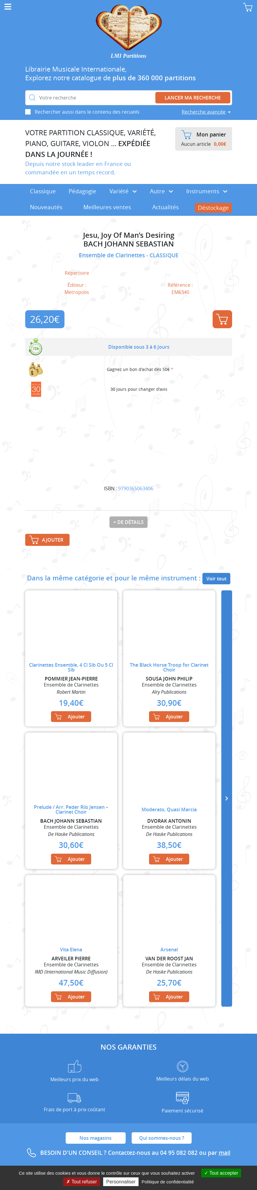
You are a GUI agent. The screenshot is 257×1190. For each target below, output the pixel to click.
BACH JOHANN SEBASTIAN (128, 244)
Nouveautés (46, 207)
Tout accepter (221, 1173)
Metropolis (76, 292)
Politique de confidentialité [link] (168, 1181)
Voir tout (216, 578)
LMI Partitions (128, 56)
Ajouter (222, 319)
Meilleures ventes (107, 207)
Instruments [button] (206, 191)
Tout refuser (81, 1181)
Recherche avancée (204, 112)
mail (224, 1153)
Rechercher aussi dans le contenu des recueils (87, 112)
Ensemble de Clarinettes (112, 255)
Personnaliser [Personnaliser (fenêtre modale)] (121, 1181)
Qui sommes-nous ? (161, 1138)
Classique (43, 191)
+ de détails (128, 522)
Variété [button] (123, 191)
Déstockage (213, 208)
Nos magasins (95, 1138)
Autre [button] (161, 191)
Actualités (165, 207)
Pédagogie (82, 191)
